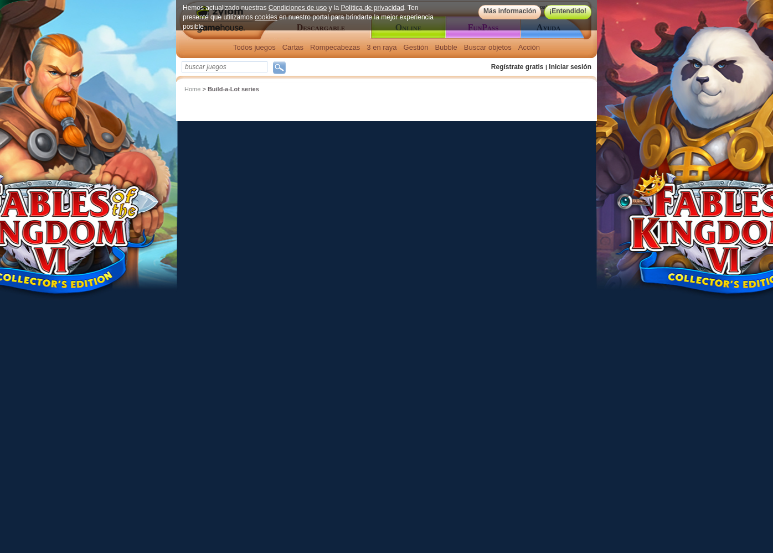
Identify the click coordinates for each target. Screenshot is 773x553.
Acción (529, 47)
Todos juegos (254, 47)
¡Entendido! (567, 11)
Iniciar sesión (570, 67)
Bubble (446, 47)
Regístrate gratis (517, 67)
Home (192, 89)
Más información (509, 11)
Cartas (292, 47)
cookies (266, 17)
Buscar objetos (488, 47)
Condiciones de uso (298, 8)
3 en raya (381, 47)
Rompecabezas (335, 47)
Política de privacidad (372, 8)
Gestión (416, 47)
